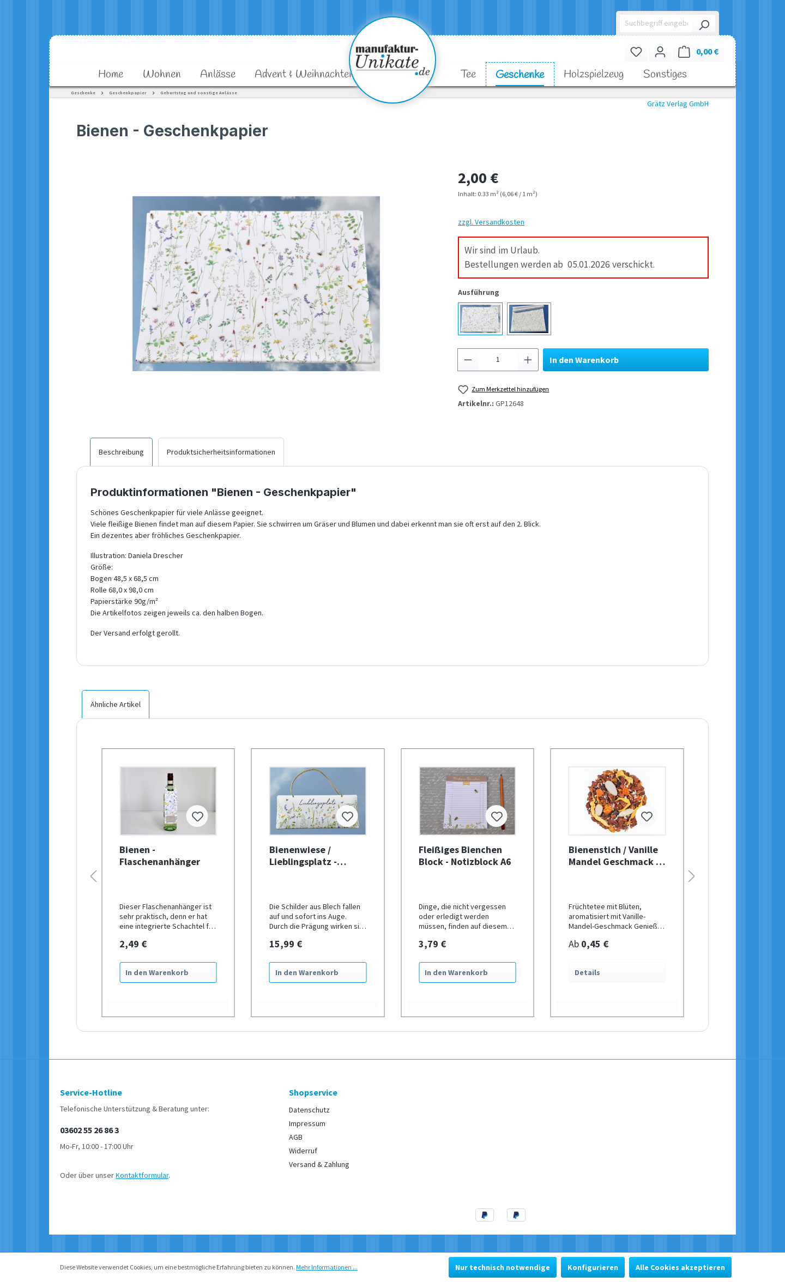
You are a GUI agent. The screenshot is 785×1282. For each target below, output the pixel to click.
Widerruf (303, 1151)
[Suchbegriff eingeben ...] (656, 23)
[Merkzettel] (636, 51)
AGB (296, 1137)
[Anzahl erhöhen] (528, 359)
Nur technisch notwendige (502, 1267)
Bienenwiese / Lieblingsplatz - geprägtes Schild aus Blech (315, 856)
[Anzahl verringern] (467, 359)
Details (587, 972)
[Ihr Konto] (660, 51)
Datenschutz (309, 1110)
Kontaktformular (142, 1175)
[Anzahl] (498, 359)
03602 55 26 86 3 (89, 1129)
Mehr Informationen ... (327, 1267)
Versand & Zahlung (319, 1164)
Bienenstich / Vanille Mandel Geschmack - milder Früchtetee (614, 856)
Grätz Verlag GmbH (678, 103)
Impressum (307, 1123)
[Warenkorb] (698, 51)
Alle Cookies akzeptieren (680, 1267)
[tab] (121, 452)
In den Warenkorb (584, 359)
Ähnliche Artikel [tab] (115, 704)
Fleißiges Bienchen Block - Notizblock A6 (465, 856)
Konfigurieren (592, 1267)
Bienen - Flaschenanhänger (159, 856)
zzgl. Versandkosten (491, 222)
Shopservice (313, 1092)
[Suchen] (703, 23)
